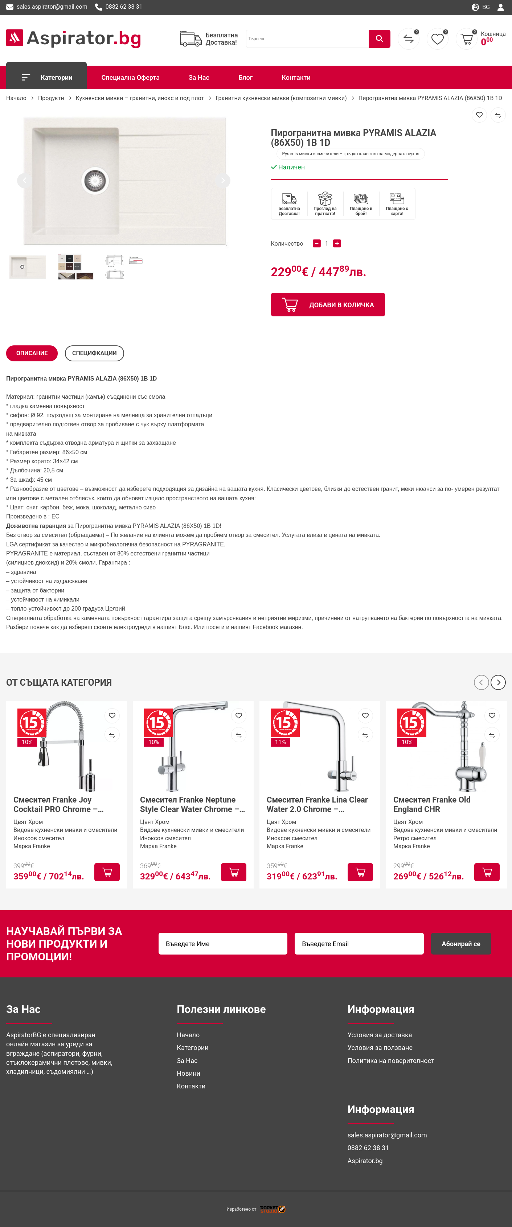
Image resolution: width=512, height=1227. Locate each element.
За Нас (199, 77)
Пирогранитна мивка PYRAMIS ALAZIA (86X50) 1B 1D (430, 98)
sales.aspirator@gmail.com (46, 7)
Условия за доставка (380, 1035)
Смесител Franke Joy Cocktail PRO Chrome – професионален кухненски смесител (63, 804)
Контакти (296, 77)
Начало (16, 98)
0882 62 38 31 (119, 7)
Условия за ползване (380, 1047)
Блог (245, 77)
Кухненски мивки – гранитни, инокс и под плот (140, 98)
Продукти (51, 98)
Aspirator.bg (365, 1161)
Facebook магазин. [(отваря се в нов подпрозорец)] (278, 627)
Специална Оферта (130, 77)
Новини (188, 1073)
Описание (32, 353)
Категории (46, 77)
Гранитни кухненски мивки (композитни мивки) (281, 98)
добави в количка (328, 305)
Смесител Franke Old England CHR (432, 804)
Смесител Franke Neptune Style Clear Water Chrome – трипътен (189, 804)
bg (481, 7)
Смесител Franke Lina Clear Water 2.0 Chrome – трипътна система (317, 804)
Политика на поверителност (391, 1060)
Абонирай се (461, 944)
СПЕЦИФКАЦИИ (94, 353)
